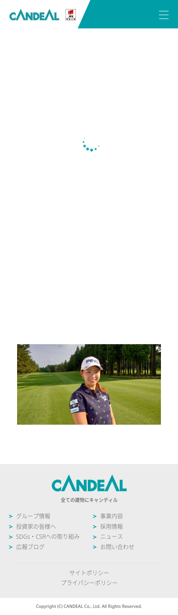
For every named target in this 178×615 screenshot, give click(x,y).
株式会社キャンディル (42, 15)
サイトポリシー (89, 573)
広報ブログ (30, 547)
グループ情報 (33, 516)
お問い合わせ (117, 547)
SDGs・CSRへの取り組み (48, 537)
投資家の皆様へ (36, 527)
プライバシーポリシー (89, 583)
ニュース (111, 537)
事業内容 (111, 516)
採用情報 (111, 527)
